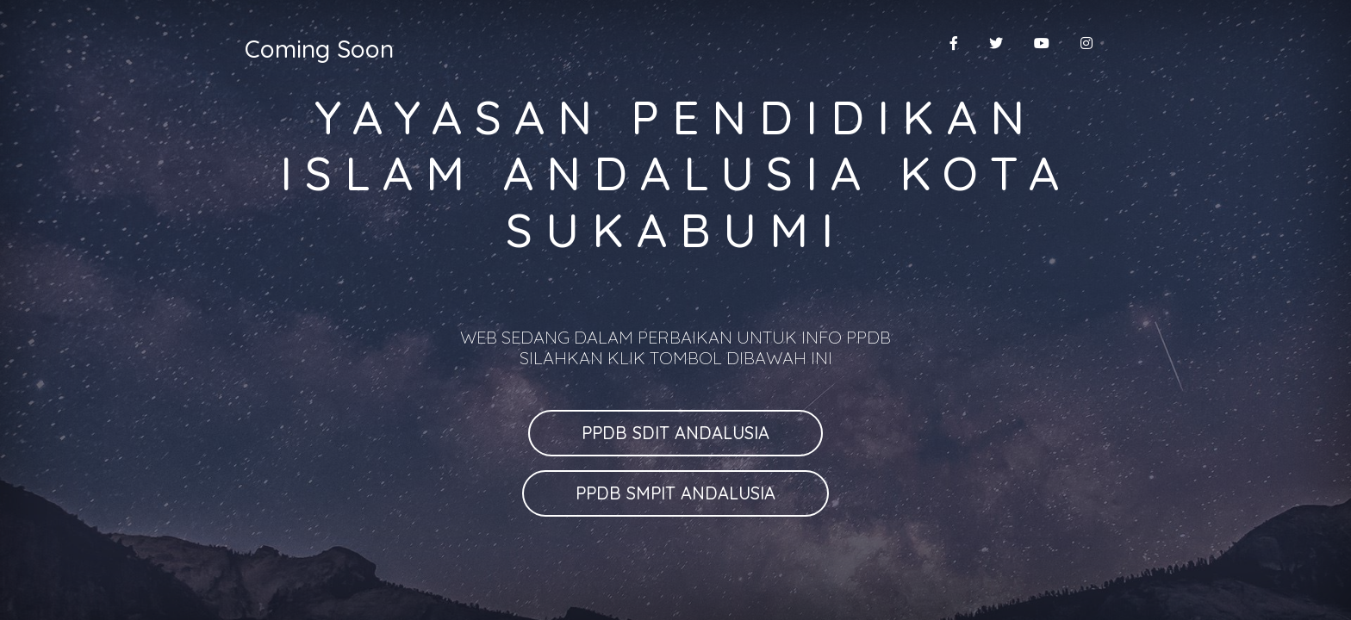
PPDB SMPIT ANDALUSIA (675, 493)
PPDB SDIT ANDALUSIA (675, 432)
